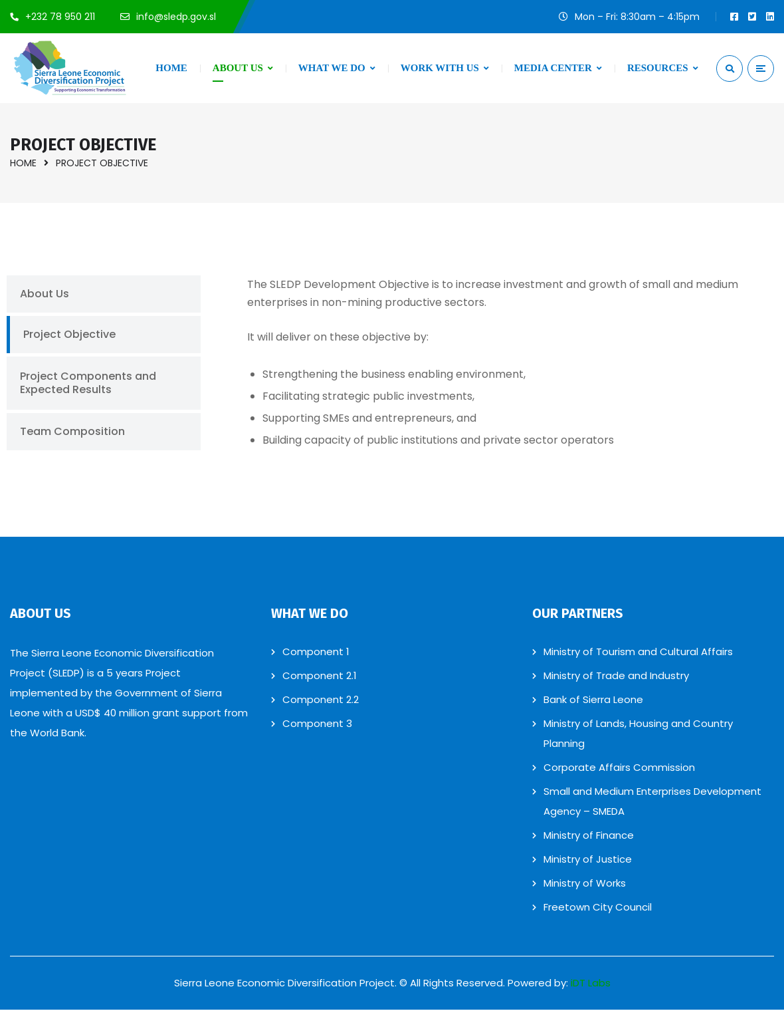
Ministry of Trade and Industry (616, 677)
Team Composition (72, 432)
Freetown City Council (597, 908)
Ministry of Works (584, 884)
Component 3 (317, 725)
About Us (44, 294)
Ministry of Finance (588, 836)
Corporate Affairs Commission (619, 769)
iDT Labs (591, 984)
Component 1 (315, 653)
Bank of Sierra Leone (593, 701)
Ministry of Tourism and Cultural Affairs (638, 653)
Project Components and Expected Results (88, 383)
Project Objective (69, 335)
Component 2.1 (319, 677)
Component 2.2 (320, 701)
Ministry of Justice (587, 860)
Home (23, 163)
